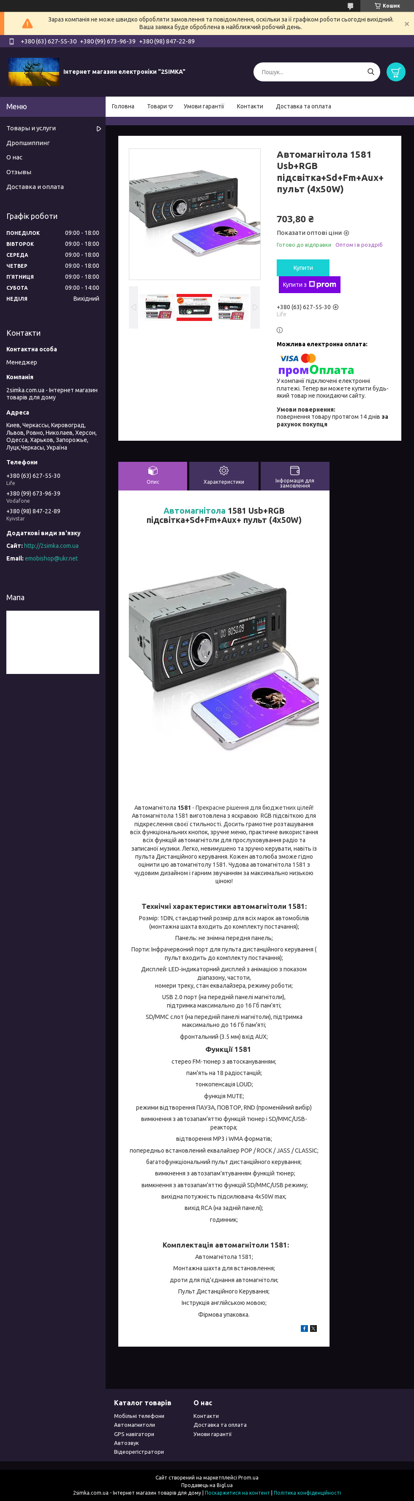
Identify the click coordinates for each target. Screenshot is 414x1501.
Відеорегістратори (139, 1452)
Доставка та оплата (303, 106)
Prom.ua (248, 1477)
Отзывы (18, 171)
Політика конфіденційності (307, 1493)
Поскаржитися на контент (237, 1493)
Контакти (250, 106)
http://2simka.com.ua (51, 545)
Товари (157, 106)
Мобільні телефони (139, 1416)
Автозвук (126, 1443)
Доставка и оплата (35, 186)
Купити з (309, 284)
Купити (303, 267)
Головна (123, 106)
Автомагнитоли (134, 1425)
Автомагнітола (194, 510)
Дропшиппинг (28, 142)
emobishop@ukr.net (51, 558)
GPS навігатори (134, 1434)
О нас (14, 157)
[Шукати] (370, 71)
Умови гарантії (204, 106)
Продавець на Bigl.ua (207, 1485)
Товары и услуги (31, 128)
